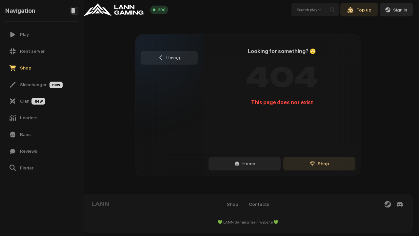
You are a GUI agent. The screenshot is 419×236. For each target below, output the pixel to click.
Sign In (396, 9)
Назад (172, 57)
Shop (322, 163)
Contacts (262, 204)
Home (247, 163)
